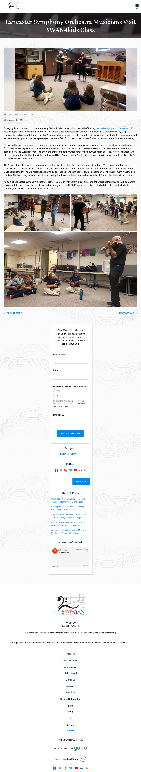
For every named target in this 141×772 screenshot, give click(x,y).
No (58, 395)
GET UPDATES (70, 433)
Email (56, 370)
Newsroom (13, 114)
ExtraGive (70, 680)
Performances (70, 667)
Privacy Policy (77, 740)
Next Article (126, 313)
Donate (70, 731)
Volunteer (70, 687)
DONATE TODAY (70, 454)
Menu (137, 9)
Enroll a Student (70, 660)
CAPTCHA (58, 415)
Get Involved (70, 673)
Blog (70, 711)
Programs (70, 654)
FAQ (70, 718)
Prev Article (14, 313)
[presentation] (72, 422)
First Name (59, 354)
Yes (58, 391)
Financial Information (70, 699)
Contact (70, 725)
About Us (70, 692)
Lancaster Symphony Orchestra (112, 128)
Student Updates (27, 114)
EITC (70, 706)
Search (79, 482)
